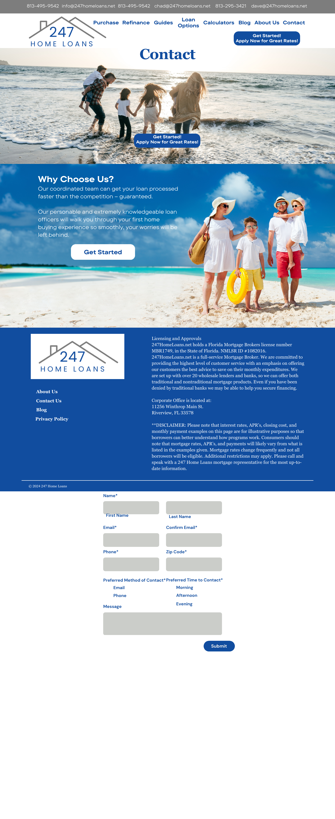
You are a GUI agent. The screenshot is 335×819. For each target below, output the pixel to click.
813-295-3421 (230, 6)
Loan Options (188, 22)
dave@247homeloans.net (279, 6)
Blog (244, 22)
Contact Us (49, 400)
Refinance (136, 22)
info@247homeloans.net (88, 6)
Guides (163, 22)
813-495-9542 (43, 6)
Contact (294, 22)
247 (61, 32)
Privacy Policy (51, 419)
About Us (266, 22)
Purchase (106, 22)
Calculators (218, 22)
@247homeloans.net (188, 6)
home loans (62, 44)
